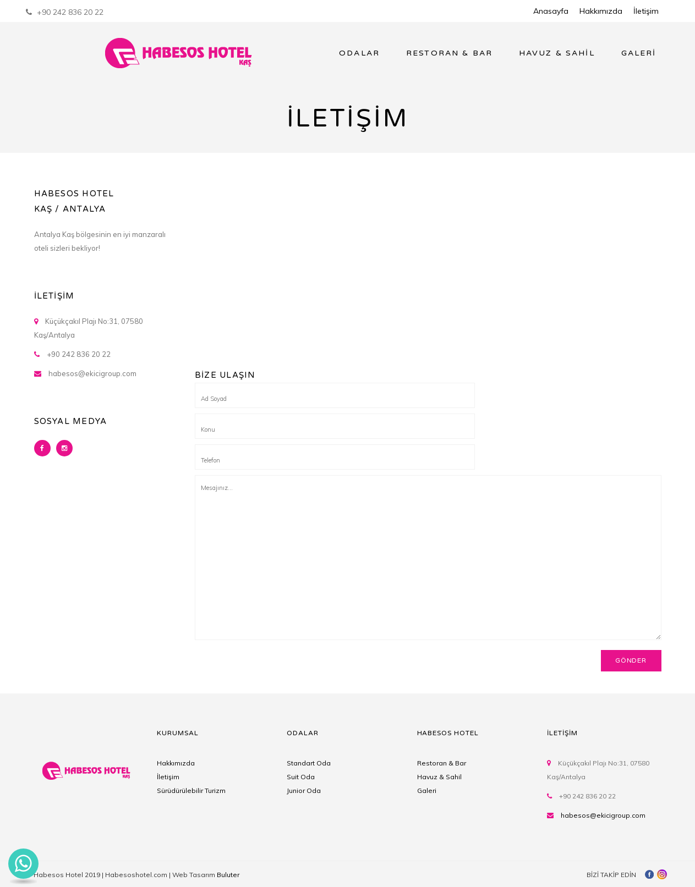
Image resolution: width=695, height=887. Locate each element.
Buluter (228, 875)
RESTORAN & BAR (449, 53)
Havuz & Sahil (439, 777)
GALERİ (638, 53)
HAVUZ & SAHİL (557, 53)
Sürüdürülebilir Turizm (191, 790)
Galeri (426, 790)
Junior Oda (304, 790)
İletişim (646, 11)
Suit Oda (301, 777)
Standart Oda (309, 763)
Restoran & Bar (441, 763)
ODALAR (359, 53)
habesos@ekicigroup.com (603, 815)
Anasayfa (550, 11)
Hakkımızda (600, 11)
